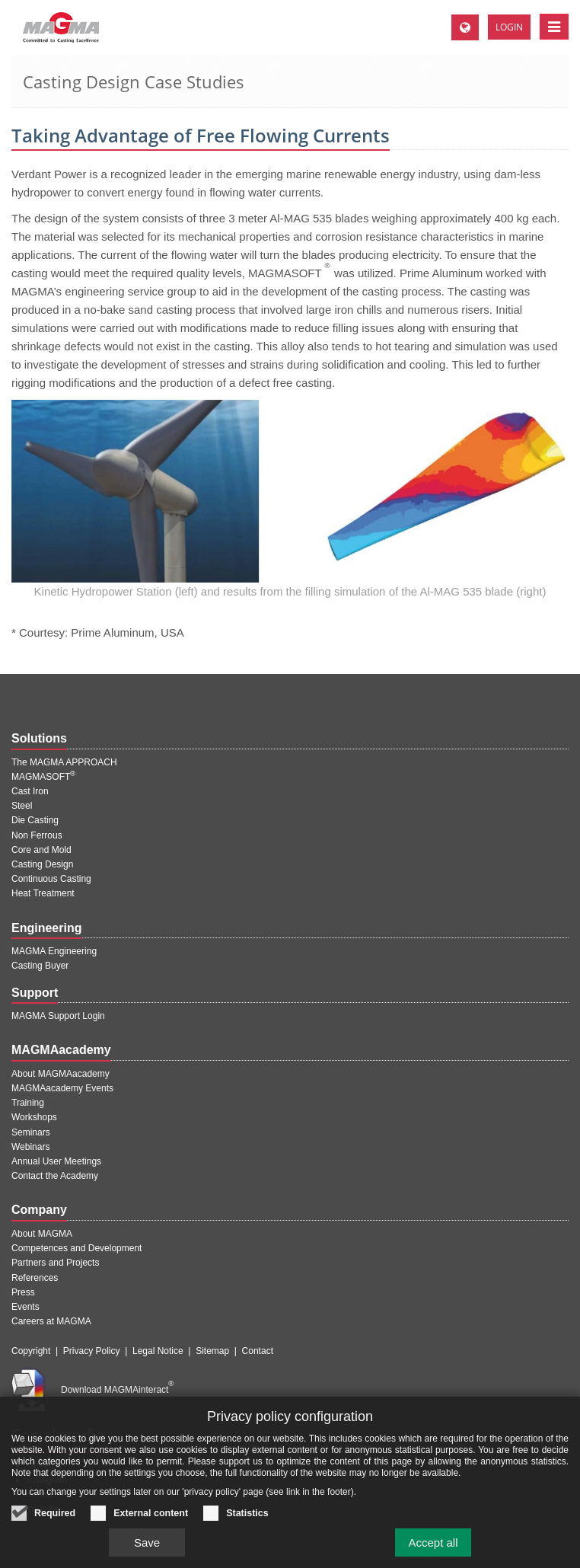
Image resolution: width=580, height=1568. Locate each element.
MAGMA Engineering (54, 951)
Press (23, 1292)
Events (25, 1306)
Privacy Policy (91, 1351)
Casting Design (42, 864)
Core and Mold (41, 850)
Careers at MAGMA (51, 1321)
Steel (21, 805)
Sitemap (212, 1351)
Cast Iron (30, 791)
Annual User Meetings (56, 1161)
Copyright (30, 1351)
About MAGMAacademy (60, 1073)
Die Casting (35, 820)
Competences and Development (76, 1248)
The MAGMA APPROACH (64, 762)
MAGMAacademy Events (62, 1088)
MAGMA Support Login (58, 1016)
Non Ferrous (36, 835)
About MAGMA (41, 1233)
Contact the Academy (54, 1175)
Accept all (432, 1550)
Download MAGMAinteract (117, 1389)
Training (27, 1102)
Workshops (34, 1117)
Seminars (30, 1132)
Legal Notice (157, 1351)
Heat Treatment (43, 893)
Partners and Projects (55, 1262)
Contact (257, 1351)
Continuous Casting (51, 878)
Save (147, 1550)
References (34, 1278)
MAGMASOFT (43, 776)
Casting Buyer (40, 965)
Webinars (30, 1147)
